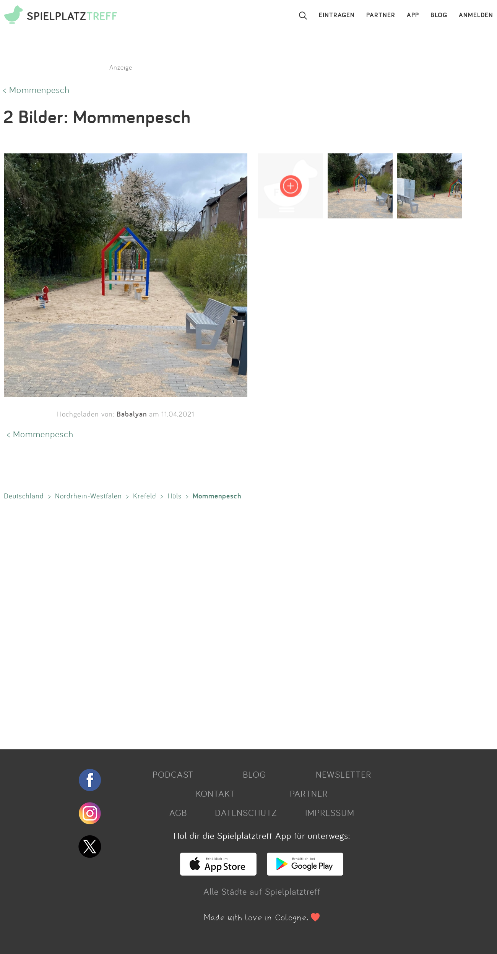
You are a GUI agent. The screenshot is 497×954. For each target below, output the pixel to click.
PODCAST (173, 774)
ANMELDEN (476, 15)
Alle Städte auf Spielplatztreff (261, 891)
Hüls (174, 495)
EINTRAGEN (337, 15)
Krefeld (144, 495)
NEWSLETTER (343, 774)
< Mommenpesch (36, 89)
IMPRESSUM (329, 812)
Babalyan (132, 414)
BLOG (438, 15)
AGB (178, 812)
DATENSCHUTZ (246, 812)
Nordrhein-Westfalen (88, 495)
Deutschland (24, 495)
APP (413, 15)
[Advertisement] (229, 623)
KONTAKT (215, 793)
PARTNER (380, 15)
